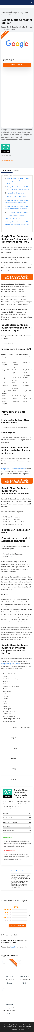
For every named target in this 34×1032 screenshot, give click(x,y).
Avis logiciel (7, 170)
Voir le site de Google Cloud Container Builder (17, 277)
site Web (11, 556)
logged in (13, 947)
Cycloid (13, 779)
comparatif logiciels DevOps (10, 664)
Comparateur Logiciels (8, 11)
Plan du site (18, 1028)
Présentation (6, 1028)
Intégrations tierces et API (16, 193)
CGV (11, 1029)
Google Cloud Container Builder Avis (13, 469)
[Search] (31, 2)
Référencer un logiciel (18, 1029)
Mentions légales (26, 1028)
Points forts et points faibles (16, 196)
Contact (12, 1028)
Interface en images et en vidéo (18, 212)
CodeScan (9, 1004)
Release (13, 758)
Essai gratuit (17, 65)
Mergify (13, 769)
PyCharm (14, 748)
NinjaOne (14, 738)
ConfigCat (9, 976)
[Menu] (2, 2)
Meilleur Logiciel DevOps (9, 13)
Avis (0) (16, 170)
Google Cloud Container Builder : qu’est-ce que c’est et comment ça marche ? (17, 180)
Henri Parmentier (17, 871)
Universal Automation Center (21, 727)
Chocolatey (24, 976)
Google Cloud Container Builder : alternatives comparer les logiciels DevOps (17, 224)
